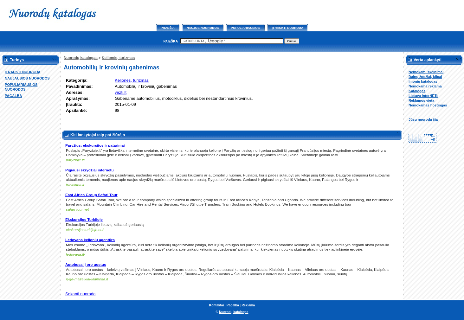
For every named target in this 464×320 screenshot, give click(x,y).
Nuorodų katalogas (81, 57)
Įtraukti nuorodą (287, 27)
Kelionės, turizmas (118, 57)
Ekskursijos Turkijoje (84, 219)
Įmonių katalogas (423, 81)
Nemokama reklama (425, 86)
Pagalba (233, 305)
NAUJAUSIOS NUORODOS (27, 78)
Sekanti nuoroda (80, 293)
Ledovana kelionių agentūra (90, 240)
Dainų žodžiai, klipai (425, 77)
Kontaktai (216, 305)
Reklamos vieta (421, 100)
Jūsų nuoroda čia (423, 119)
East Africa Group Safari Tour (91, 195)
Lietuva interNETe (423, 96)
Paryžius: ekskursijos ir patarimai (95, 145)
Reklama (248, 305)
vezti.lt (120, 92)
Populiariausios (245, 27)
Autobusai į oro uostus (85, 264)
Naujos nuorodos (203, 27)
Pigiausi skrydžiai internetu (89, 170)
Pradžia (168, 27)
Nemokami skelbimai (426, 72)
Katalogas (417, 91)
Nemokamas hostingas (428, 105)
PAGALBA (13, 96)
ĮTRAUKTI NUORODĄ (23, 72)
